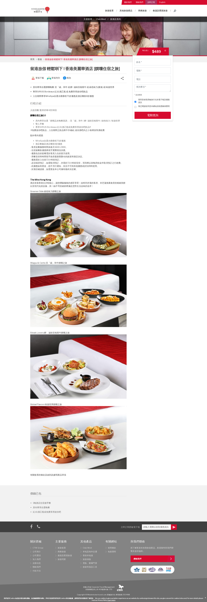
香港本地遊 (88, 555)
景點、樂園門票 (90, 563)
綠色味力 (106, 121)
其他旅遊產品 (126, 10)
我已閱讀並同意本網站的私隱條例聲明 (154, 106)
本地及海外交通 (90, 551)
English (162, 2)
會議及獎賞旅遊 (160, 10)
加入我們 (37, 559)
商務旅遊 (142, 10)
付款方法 (37, 571)
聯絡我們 (139, 2)
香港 (40, 59)
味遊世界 (116, 121)
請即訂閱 (151, 2)
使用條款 (112, 548)
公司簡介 (37, 551)
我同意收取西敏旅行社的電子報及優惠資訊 (154, 100)
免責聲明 (112, 551)
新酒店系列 (115, 19)
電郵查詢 (152, 115)
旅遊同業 (62, 559)
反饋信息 (37, 563)
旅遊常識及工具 (90, 567)
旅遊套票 (109, 10)
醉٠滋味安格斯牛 (92, 121)
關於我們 (128, 2)
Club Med (101, 19)
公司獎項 (37, 555)
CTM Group (38, 548)
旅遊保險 (87, 559)
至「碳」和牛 (76, 121)
